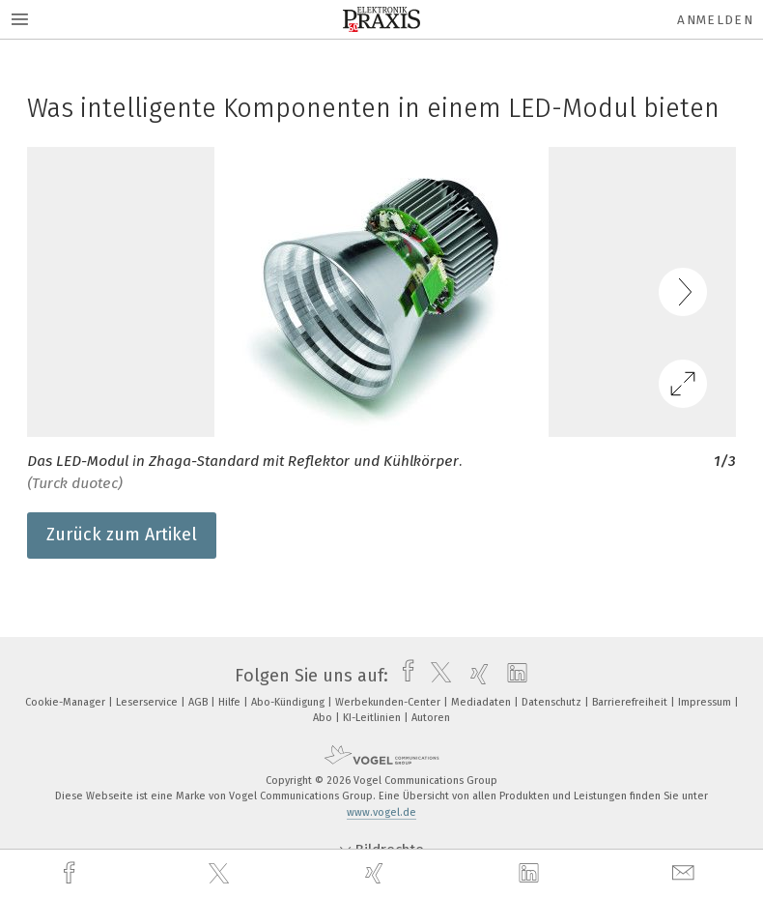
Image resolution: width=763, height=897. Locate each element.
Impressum (706, 702)
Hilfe (230, 702)
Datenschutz (553, 702)
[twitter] (221, 873)
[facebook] (71, 873)
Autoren (430, 717)
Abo (324, 717)
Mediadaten (482, 702)
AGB (199, 702)
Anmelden (715, 20)
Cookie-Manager (66, 702)
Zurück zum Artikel (121, 534)
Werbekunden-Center (389, 702)
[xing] (376, 873)
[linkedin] (531, 873)
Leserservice (148, 702)
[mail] (685, 873)
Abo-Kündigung (289, 702)
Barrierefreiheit (631, 702)
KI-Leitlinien (373, 717)
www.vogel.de (381, 812)
